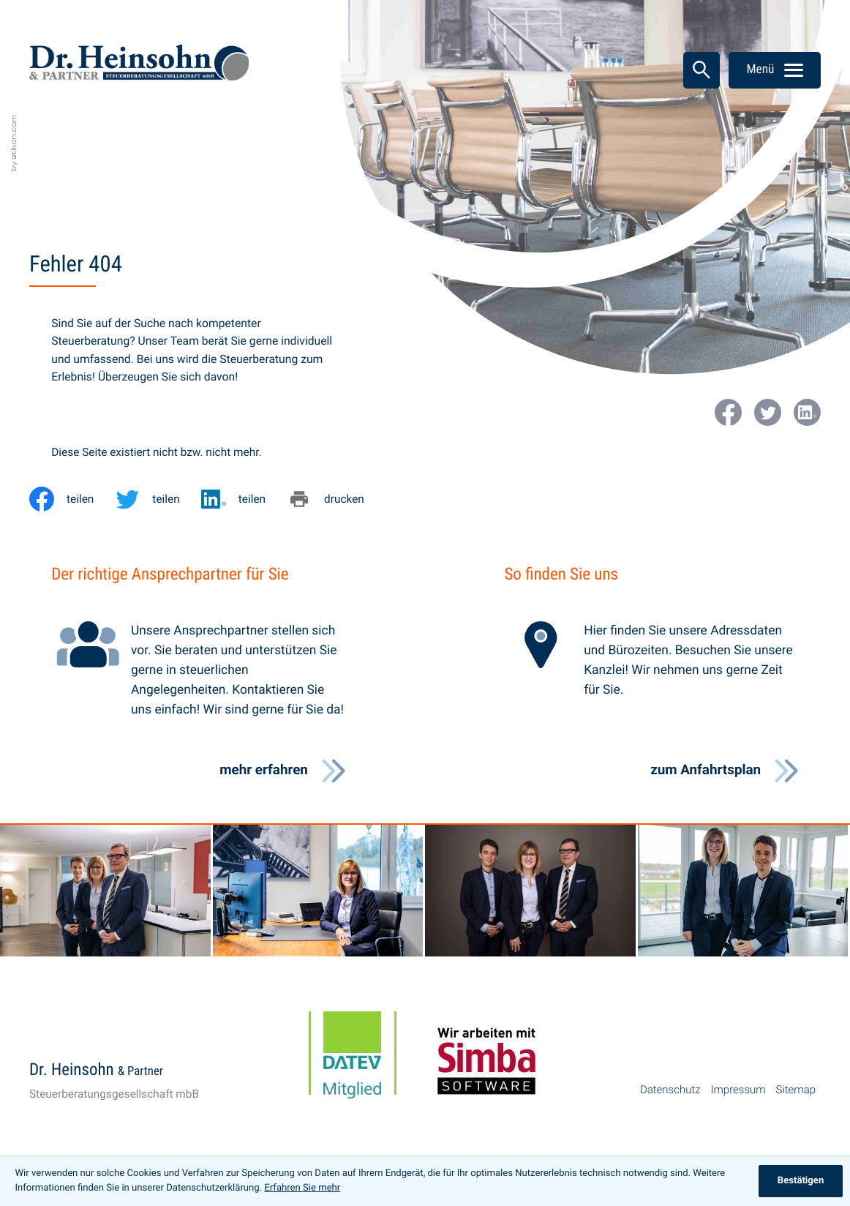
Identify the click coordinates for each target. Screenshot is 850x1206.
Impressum (738, 1089)
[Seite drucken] (336, 499)
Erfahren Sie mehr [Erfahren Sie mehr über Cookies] (302, 1188)
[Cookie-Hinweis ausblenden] (801, 1181)
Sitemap (796, 1089)
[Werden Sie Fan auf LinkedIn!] (807, 412)
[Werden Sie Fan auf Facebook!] (728, 412)
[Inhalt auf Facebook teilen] (72, 499)
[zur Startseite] (139, 66)
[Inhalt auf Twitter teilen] (157, 499)
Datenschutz (670, 1089)
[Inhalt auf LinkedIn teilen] (244, 499)
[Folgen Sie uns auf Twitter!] (767, 412)
